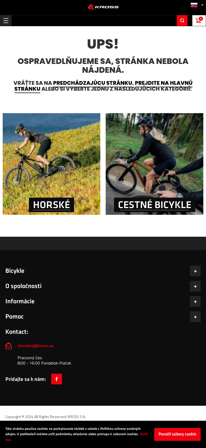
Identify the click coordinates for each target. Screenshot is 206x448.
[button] (197, 5)
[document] (103, 434)
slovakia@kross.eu (36, 345)
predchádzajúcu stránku (92, 83)
